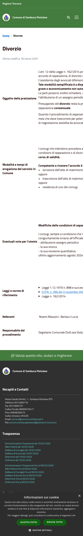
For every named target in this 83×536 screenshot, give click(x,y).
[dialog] (41, 514)
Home (6, 36)
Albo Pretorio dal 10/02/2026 (19, 446)
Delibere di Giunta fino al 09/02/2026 (23, 475)
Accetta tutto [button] (28, 522)
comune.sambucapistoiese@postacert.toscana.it (32, 422)
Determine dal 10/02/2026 (18, 456)
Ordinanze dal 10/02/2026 (18, 460)
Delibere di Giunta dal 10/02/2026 (21, 453)
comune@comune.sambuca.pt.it (27, 419)
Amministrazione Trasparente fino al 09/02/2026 (29, 465)
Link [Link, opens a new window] (73, 515)
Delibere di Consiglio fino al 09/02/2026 (24, 472)
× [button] (79, 496)
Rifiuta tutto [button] (55, 522)
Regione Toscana (11, 3)
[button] (41, 530)
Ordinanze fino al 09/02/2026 (19, 482)
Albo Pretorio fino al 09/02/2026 (21, 468)
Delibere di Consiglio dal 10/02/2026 (23, 450)
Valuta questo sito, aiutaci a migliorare (41, 355)
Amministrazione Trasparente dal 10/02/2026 (27, 443)
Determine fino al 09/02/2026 (20, 478)
